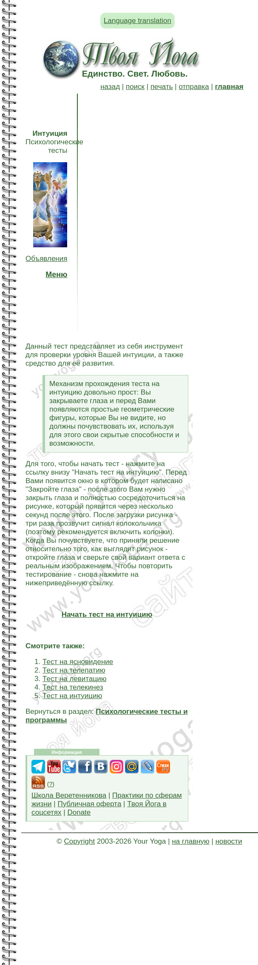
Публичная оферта (89, 804)
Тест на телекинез (73, 687)
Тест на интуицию (72, 696)
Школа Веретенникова (68, 795)
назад (110, 87)
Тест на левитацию (74, 679)
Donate (79, 812)
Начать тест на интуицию (107, 614)
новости (228, 841)
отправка (194, 87)
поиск (135, 87)
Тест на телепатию (74, 670)
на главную (190, 841)
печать (161, 87)
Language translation (137, 21)
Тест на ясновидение (78, 662)
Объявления (46, 259)
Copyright (79, 841)
